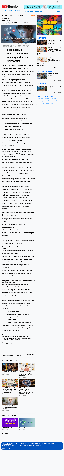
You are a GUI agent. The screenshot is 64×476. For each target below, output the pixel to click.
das (28, 336)
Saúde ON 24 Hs (24, 428)
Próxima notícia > (30, 355)
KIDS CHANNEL (8, 428)
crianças (5, 338)
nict (56, 103)
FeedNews (14, 22)
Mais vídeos (58, 80)
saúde (24, 336)
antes (39, 103)
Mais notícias (58, 68)
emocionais (45, 103)
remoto (52, 103)
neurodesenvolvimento (9, 336)
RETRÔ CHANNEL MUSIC (53, 74)
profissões (41, 98)
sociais (19, 338)
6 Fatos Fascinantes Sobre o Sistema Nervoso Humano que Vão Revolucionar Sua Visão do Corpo (26, 390)
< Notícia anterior (7, 355)
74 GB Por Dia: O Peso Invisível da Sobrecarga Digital (10, 407)
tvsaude (17, 339)
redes (14, 338)
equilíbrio (48, 98)
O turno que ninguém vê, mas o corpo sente (9, 372)
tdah (10, 338)
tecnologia (6, 339)
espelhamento (49, 101)
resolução (41, 101)
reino (54, 99)
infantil (19, 336)
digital (12, 339)
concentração (26, 338)
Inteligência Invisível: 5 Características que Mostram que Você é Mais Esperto (26, 373)
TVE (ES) (50, 86)
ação (56, 101)
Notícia (18, 355)
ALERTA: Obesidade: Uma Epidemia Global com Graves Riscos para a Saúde (9, 390)
